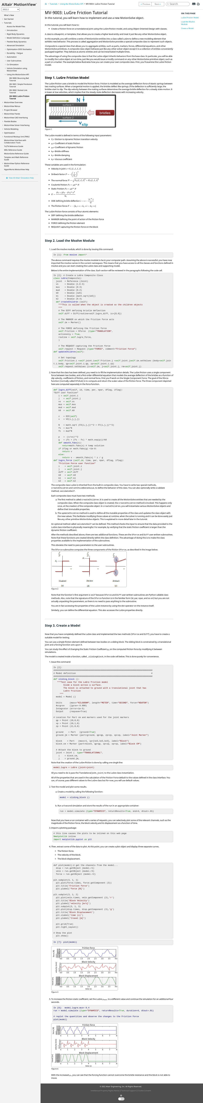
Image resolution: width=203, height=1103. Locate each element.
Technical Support (128, 1090)
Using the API (18, 74)
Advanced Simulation (15, 45)
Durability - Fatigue (15, 53)
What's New (9, 15)
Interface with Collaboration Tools (15, 141)
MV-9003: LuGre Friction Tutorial (100, 4)
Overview (13, 102)
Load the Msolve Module (188, 22)
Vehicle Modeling (11, 129)
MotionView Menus (12, 106)
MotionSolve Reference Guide (16, 153)
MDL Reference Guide (13, 150)
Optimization (9, 133)
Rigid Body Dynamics (15, 34)
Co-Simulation (13, 64)
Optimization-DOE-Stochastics (19, 49)
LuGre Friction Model (190, 17)
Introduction (12, 30)
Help (16, 169)
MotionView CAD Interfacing (16, 117)
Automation (12, 57)
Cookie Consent (144, 1090)
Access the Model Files (16, 26)
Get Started (8, 19)
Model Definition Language (18, 38)
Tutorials (7, 23)
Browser (10, 110)
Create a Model (187, 28)
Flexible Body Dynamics (16, 41)
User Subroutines (14, 60)
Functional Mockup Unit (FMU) (16, 136)
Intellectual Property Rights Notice (105, 1090)
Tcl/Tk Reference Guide (13, 146)
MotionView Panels (12, 114)
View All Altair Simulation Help (21, 178)
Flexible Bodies (10, 121)
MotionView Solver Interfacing (16, 125)
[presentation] (52, 139)
